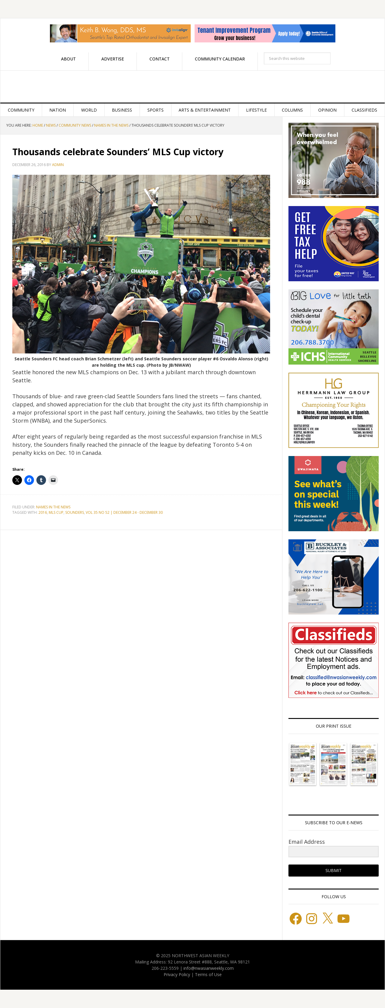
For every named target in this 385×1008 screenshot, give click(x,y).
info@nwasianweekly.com (208, 968)
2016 (42, 512)
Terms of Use (208, 974)
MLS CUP (56, 512)
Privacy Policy (177, 974)
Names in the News (53, 507)
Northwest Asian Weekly (192, 86)
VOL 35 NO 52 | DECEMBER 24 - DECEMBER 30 (124, 512)
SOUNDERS (74, 512)
